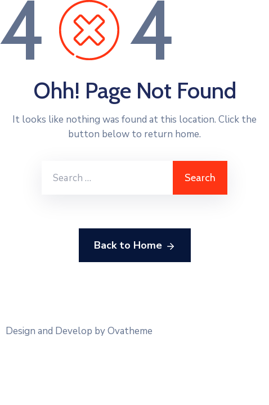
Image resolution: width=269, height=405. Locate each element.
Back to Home (135, 245)
